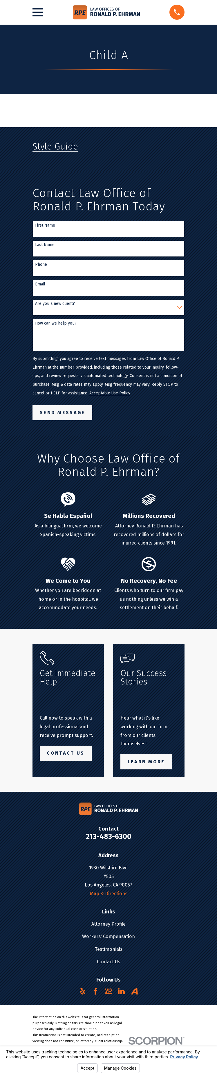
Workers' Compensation (108, 936)
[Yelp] (82, 991)
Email (40, 284)
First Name (45, 225)
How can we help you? (56, 323)
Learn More (146, 761)
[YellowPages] (108, 991)
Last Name (45, 245)
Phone (41, 264)
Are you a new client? (55, 303)
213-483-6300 (108, 836)
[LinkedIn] (121, 991)
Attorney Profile (108, 924)
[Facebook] (95, 991)
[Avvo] (134, 991)
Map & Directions (108, 893)
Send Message (62, 412)
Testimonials (108, 949)
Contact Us (65, 753)
